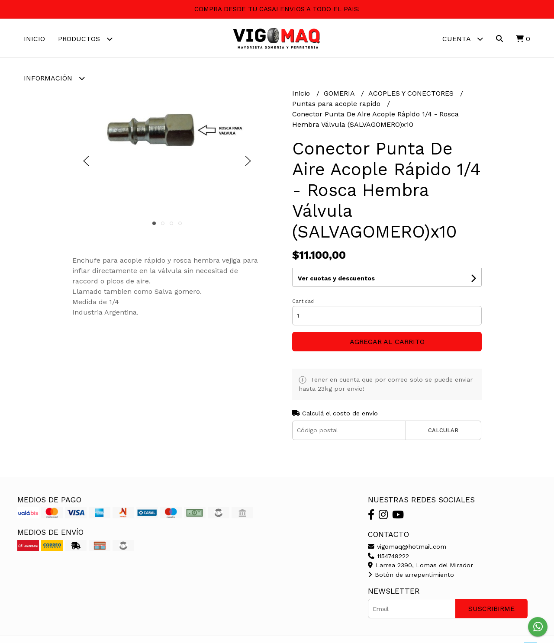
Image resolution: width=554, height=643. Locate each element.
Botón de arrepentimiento (411, 574)
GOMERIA (340, 94)
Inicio (34, 39)
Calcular (443, 430)
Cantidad (303, 301)
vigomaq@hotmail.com (407, 546)
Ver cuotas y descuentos (336, 278)
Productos (85, 38)
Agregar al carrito (387, 342)
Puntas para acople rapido (337, 104)
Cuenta (462, 38)
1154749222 (388, 556)
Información (54, 78)
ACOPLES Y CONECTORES (412, 94)
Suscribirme (491, 608)
